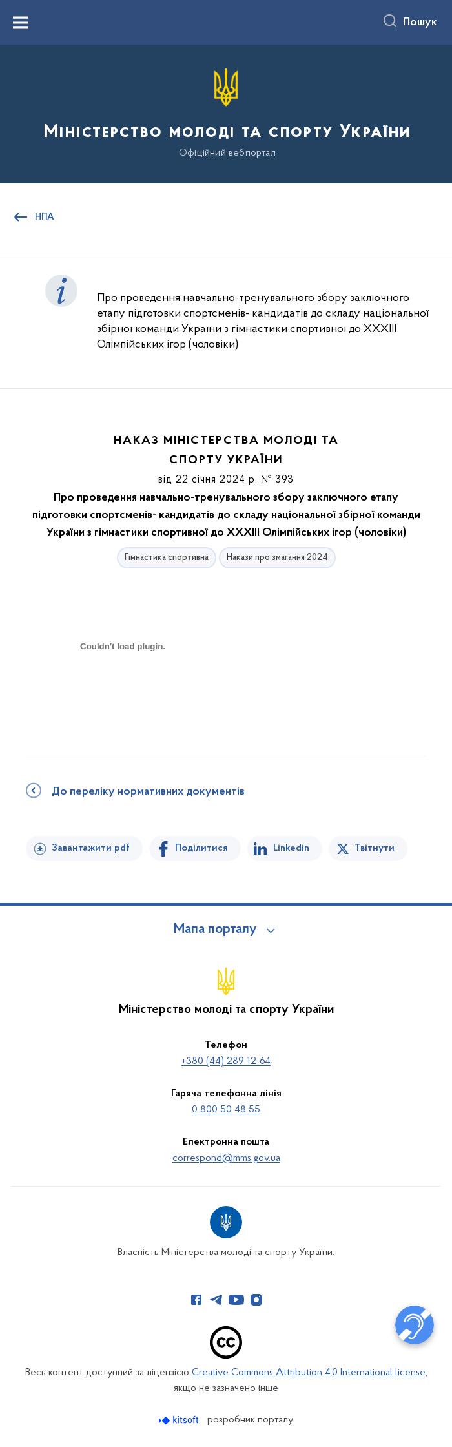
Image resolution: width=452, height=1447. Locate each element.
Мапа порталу (215, 929)
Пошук (420, 22)
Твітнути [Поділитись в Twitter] (374, 848)
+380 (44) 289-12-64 (226, 1061)
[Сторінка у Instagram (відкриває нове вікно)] (256, 1299)
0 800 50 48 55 (226, 1110)
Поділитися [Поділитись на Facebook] (201, 848)
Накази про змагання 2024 (277, 558)
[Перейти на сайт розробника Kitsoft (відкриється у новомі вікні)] (180, 1420)
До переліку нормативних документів (148, 792)
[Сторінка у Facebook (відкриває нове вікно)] (196, 1299)
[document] (123, 691)
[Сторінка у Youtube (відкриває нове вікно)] (236, 1299)
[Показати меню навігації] (20, 22)
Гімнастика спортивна (167, 558)
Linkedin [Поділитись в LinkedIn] (291, 848)
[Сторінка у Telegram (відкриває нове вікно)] (216, 1299)
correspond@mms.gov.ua (226, 1158)
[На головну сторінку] (226, 113)
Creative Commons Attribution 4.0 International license (309, 1373)
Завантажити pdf (91, 848)
